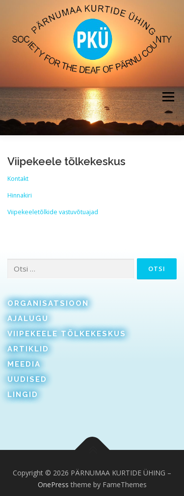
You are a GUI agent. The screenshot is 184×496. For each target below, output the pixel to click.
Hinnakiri (19, 195)
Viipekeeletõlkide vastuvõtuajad (52, 212)
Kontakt (17, 178)
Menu (167, 97)
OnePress (53, 484)
